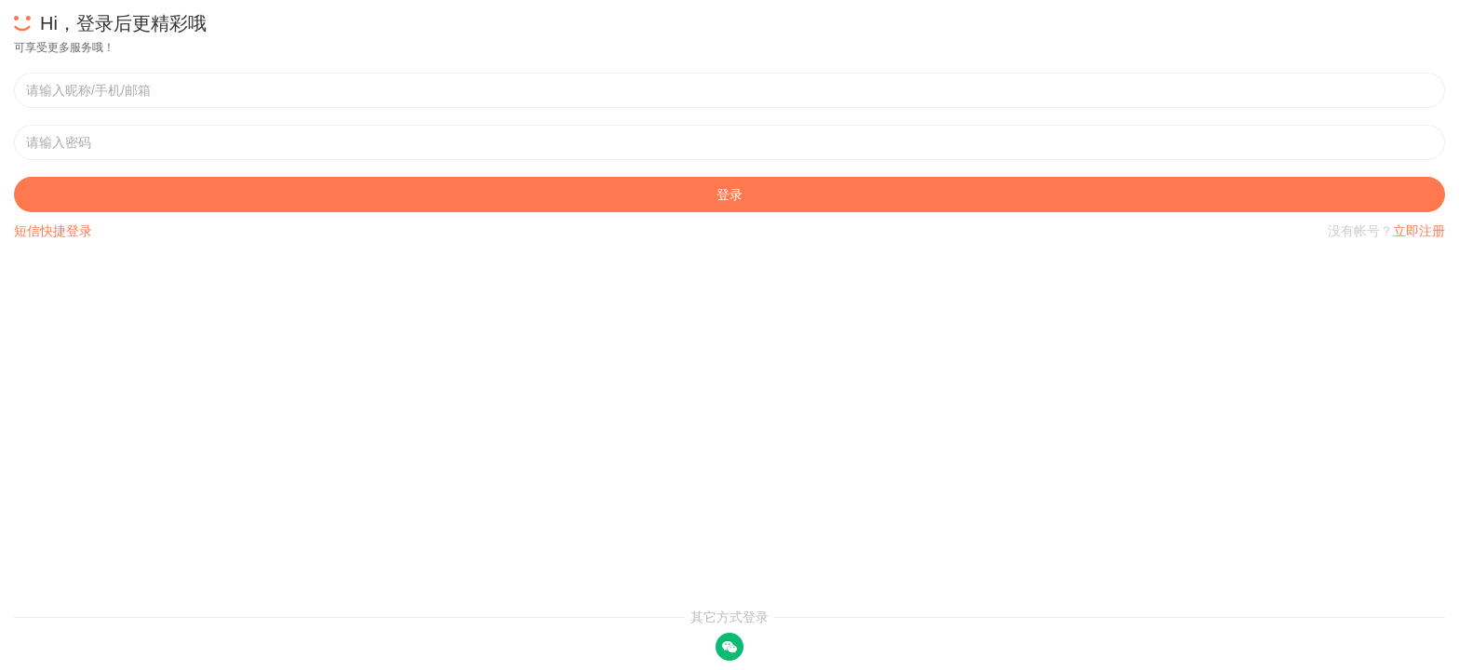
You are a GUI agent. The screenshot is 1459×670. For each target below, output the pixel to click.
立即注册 (1419, 230)
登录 (729, 194)
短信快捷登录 (53, 230)
